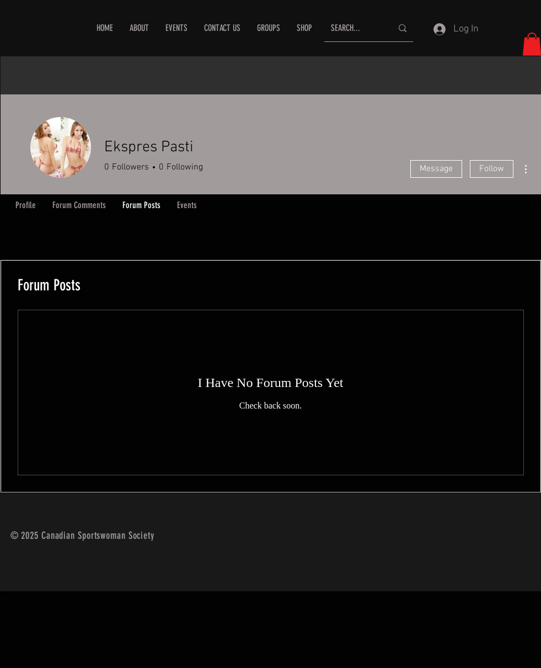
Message (436, 168)
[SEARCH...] (353, 28)
